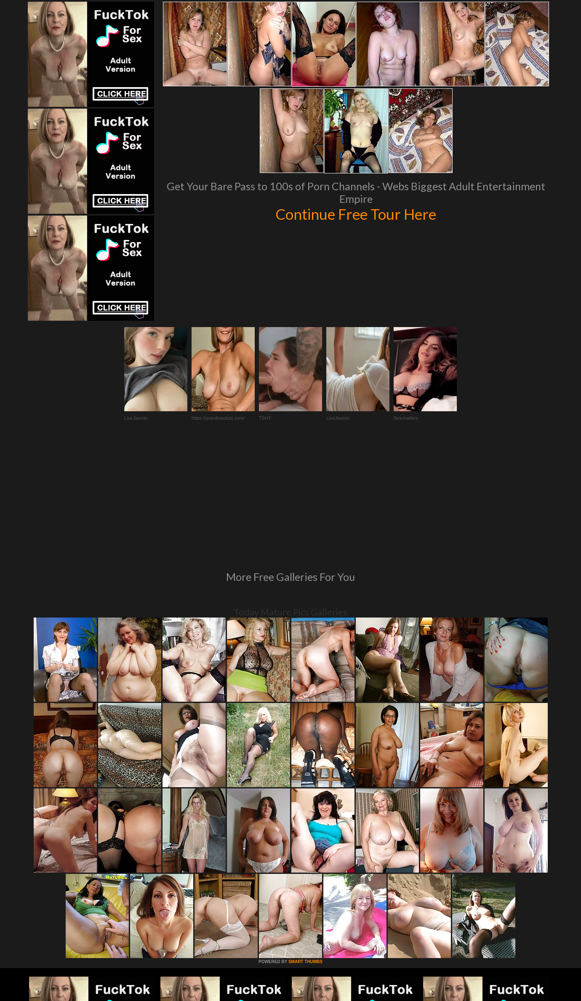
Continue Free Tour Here (355, 214)
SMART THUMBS (305, 846)
